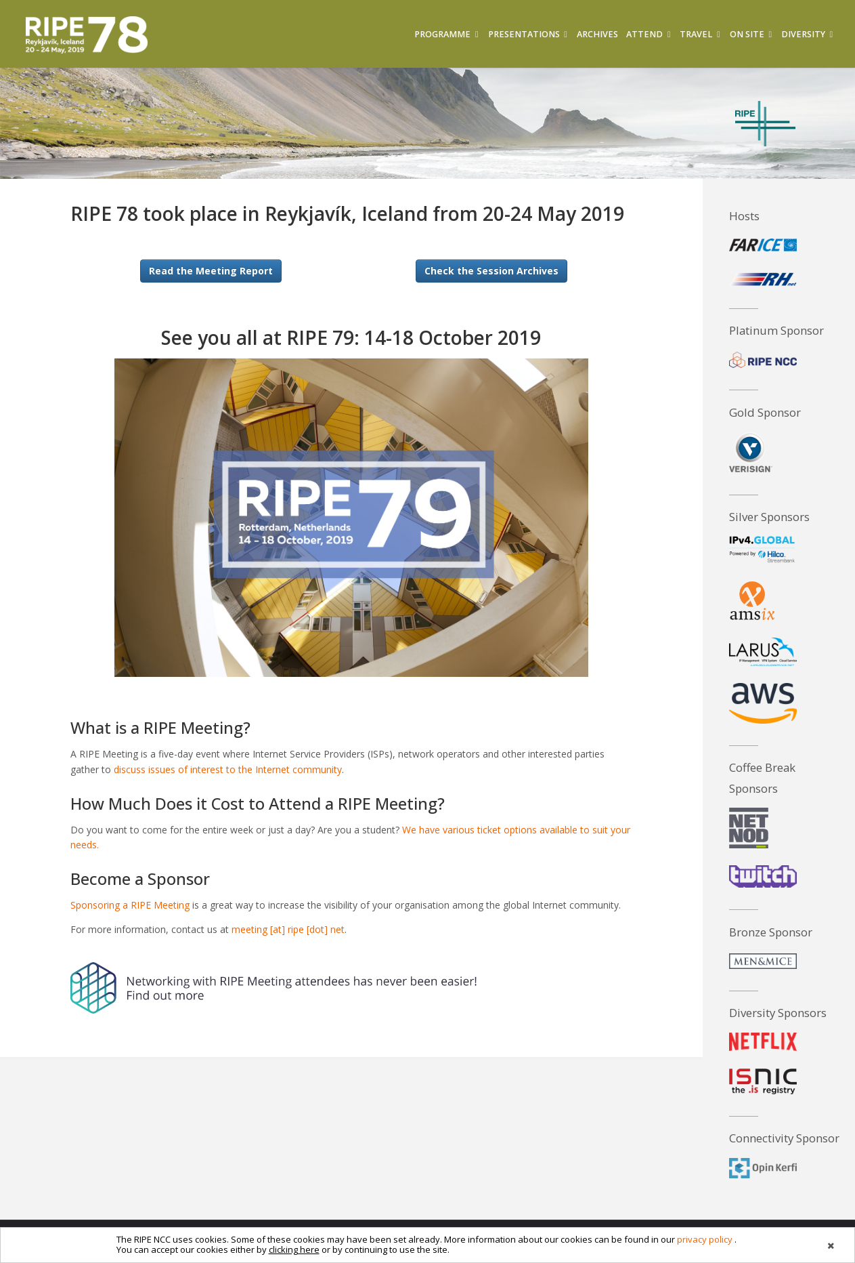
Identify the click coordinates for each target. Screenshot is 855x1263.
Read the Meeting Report (211, 270)
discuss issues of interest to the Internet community (228, 769)
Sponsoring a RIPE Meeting (130, 904)
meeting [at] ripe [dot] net (288, 929)
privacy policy (704, 1239)
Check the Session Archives (491, 270)
